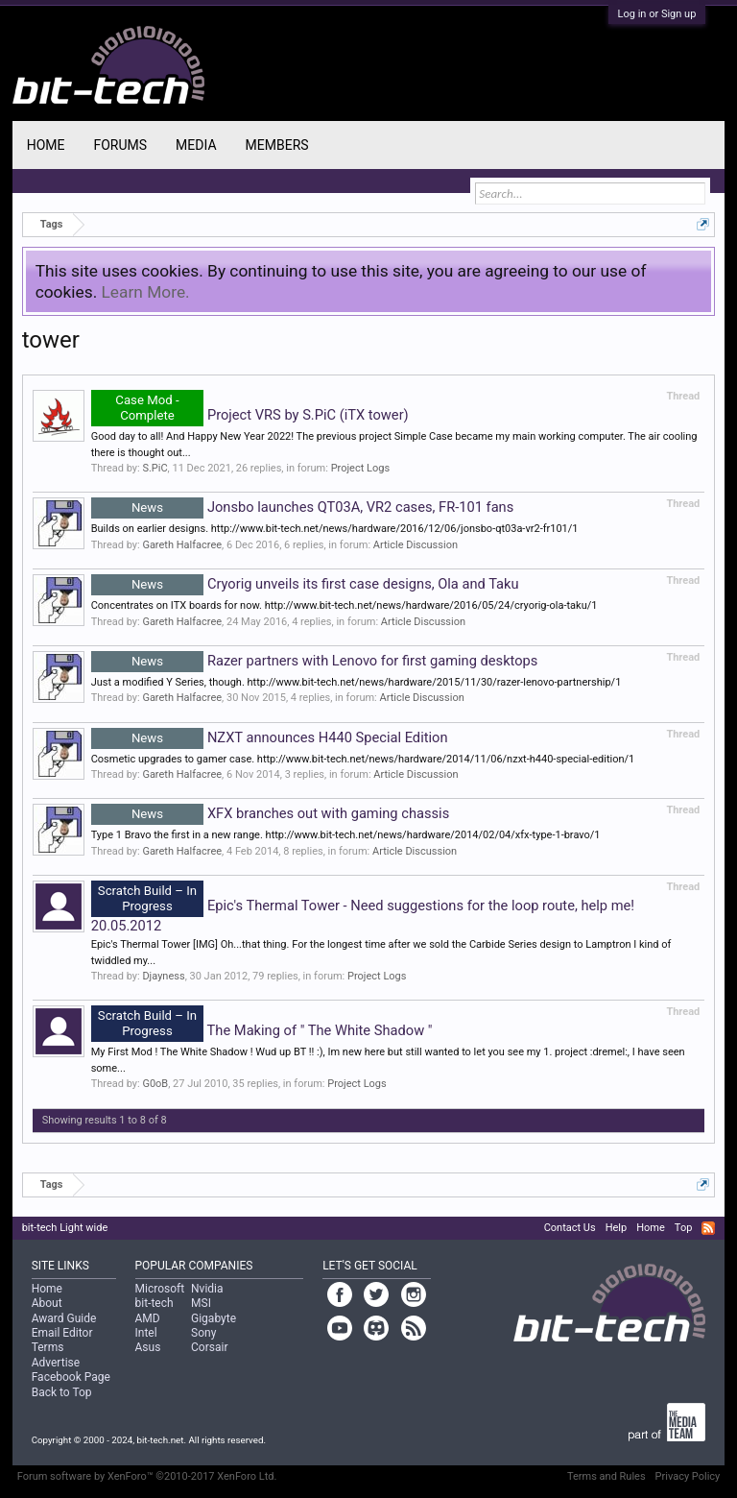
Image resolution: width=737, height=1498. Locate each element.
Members (277, 145)
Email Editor (62, 1333)
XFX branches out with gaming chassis (270, 813)
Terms (48, 1347)
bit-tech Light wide (65, 1227)
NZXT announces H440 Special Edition (269, 737)
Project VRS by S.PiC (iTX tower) (250, 414)
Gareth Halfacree (182, 545)
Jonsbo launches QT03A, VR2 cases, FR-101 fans (302, 507)
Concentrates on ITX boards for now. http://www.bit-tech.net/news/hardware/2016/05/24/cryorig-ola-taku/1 (344, 605)
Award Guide (64, 1318)
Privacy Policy (688, 1476)
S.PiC (154, 468)
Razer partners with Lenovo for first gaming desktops (314, 660)
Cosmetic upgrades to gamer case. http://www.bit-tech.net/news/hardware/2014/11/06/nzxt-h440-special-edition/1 (363, 759)
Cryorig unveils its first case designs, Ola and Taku (305, 583)
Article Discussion (415, 545)
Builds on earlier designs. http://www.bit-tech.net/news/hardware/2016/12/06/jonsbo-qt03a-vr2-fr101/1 (335, 528)
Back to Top (62, 1392)
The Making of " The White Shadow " (262, 1030)
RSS (708, 1228)
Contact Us (570, 1227)
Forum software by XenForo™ (147, 1476)
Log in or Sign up (657, 14)
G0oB (155, 1083)
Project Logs (360, 468)
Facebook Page (71, 1377)
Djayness (163, 976)
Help (617, 1227)
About (47, 1303)
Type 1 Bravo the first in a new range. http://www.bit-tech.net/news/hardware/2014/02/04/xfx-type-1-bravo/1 (346, 835)
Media (196, 145)
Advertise (56, 1362)
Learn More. (146, 292)
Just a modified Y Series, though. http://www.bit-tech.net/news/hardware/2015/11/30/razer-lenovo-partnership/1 (356, 682)
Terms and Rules (606, 1476)
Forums (120, 145)
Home (46, 145)
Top (683, 1227)
